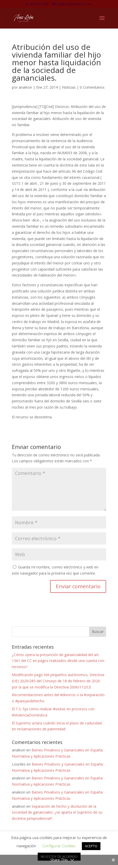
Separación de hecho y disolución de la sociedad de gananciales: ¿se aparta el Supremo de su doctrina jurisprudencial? (57, 812)
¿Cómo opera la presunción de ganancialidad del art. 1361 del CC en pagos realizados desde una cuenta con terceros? (58, 660)
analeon (25, 87)
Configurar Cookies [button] (58, 845)
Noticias (69, 87)
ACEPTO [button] (91, 846)
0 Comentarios (92, 87)
